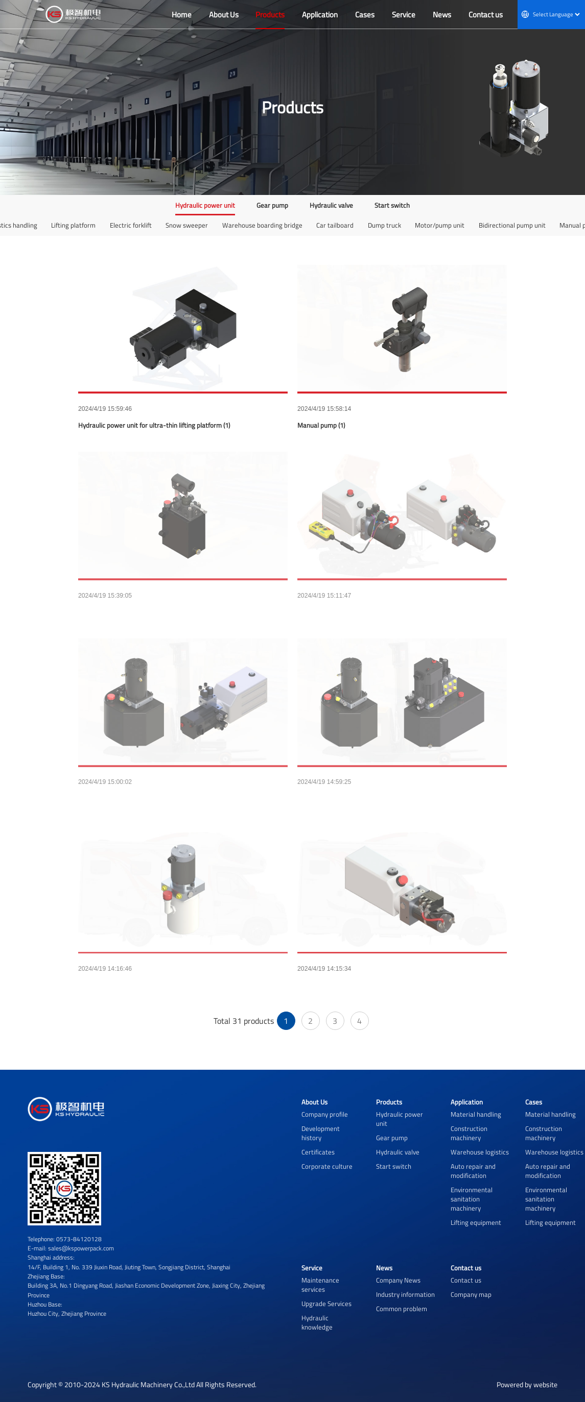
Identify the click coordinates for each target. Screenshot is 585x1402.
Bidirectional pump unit (512, 225)
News (384, 1268)
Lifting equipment (476, 1222)
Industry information (405, 1294)
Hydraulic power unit (205, 205)
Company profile (324, 1114)
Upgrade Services (326, 1303)
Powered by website (527, 1384)
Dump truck (384, 225)
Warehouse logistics (480, 1152)
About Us (314, 1102)
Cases (533, 1102)
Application (467, 1102)
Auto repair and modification (473, 1171)
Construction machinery (469, 1133)
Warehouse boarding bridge (262, 225)
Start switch (392, 205)
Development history (320, 1133)
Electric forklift (131, 225)
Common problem (401, 1308)
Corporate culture (327, 1166)
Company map (471, 1294)
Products (389, 1102)
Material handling (476, 1114)
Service (311, 1268)
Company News (398, 1280)
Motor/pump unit (439, 225)
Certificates (318, 1152)
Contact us (466, 1268)
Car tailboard (335, 225)
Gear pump (272, 205)
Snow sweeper (187, 225)
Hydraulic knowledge (317, 1322)
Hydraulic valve (331, 205)
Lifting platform (73, 225)
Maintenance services (320, 1284)
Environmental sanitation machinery (472, 1199)
